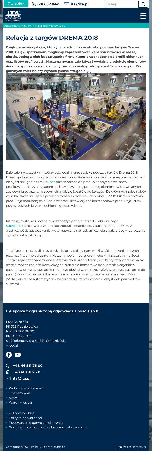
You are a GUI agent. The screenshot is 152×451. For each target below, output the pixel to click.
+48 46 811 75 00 (27, 366)
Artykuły (26, 25)
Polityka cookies (21, 413)
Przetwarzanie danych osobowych (36, 423)
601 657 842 (48, 4)
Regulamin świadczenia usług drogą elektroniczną (49, 427)
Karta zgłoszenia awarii (26, 388)
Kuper (50, 182)
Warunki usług (20, 402)
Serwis (14, 398)
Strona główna (12, 25)
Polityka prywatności (25, 418)
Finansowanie (20, 393)
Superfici (13, 226)
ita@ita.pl (79, 4)
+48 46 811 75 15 (27, 372)
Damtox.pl (139, 447)
